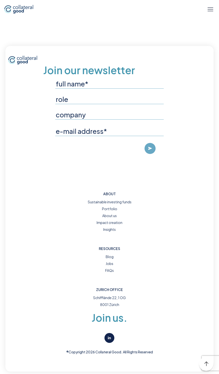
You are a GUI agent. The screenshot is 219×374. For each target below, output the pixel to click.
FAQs (109, 270)
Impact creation (109, 222)
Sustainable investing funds (109, 202)
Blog (110, 256)
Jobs (109, 263)
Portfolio (109, 209)
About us (109, 215)
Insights (109, 229)
